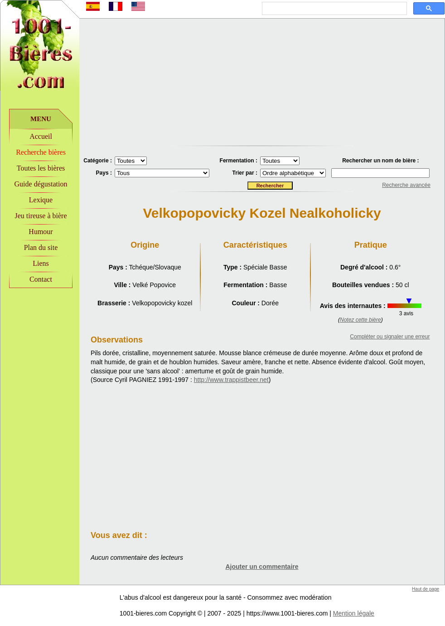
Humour (41, 231)
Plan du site (41, 247)
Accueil (40, 136)
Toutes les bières (41, 168)
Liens (41, 263)
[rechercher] (333, 9)
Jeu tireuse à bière (41, 216)
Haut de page (425, 589)
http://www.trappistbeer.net (231, 379)
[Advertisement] (40, 349)
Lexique (41, 200)
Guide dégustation (41, 184)
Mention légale (353, 613)
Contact (40, 279)
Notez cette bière (360, 320)
